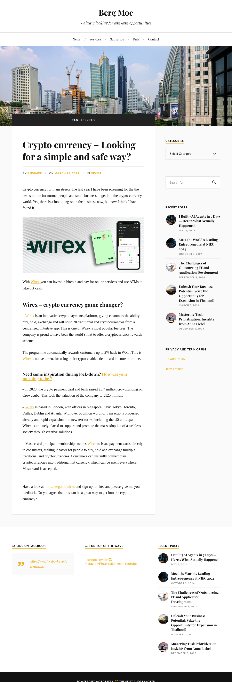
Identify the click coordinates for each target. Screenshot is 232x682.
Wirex (35, 282)
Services (95, 39)
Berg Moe (116, 12)
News (77, 39)
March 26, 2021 (67, 173)
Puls (136, 39)
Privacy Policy (175, 358)
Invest (96, 173)
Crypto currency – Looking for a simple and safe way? (79, 150)
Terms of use (174, 368)
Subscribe (117, 39)
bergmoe (34, 173)
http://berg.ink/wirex (60, 487)
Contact (153, 39)
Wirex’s (28, 359)
